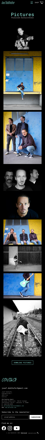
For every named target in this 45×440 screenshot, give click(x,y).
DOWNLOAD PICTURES (22, 362)
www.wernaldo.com (10, 407)
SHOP (37, 2)
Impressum (24, 433)
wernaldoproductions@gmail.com (14, 406)
